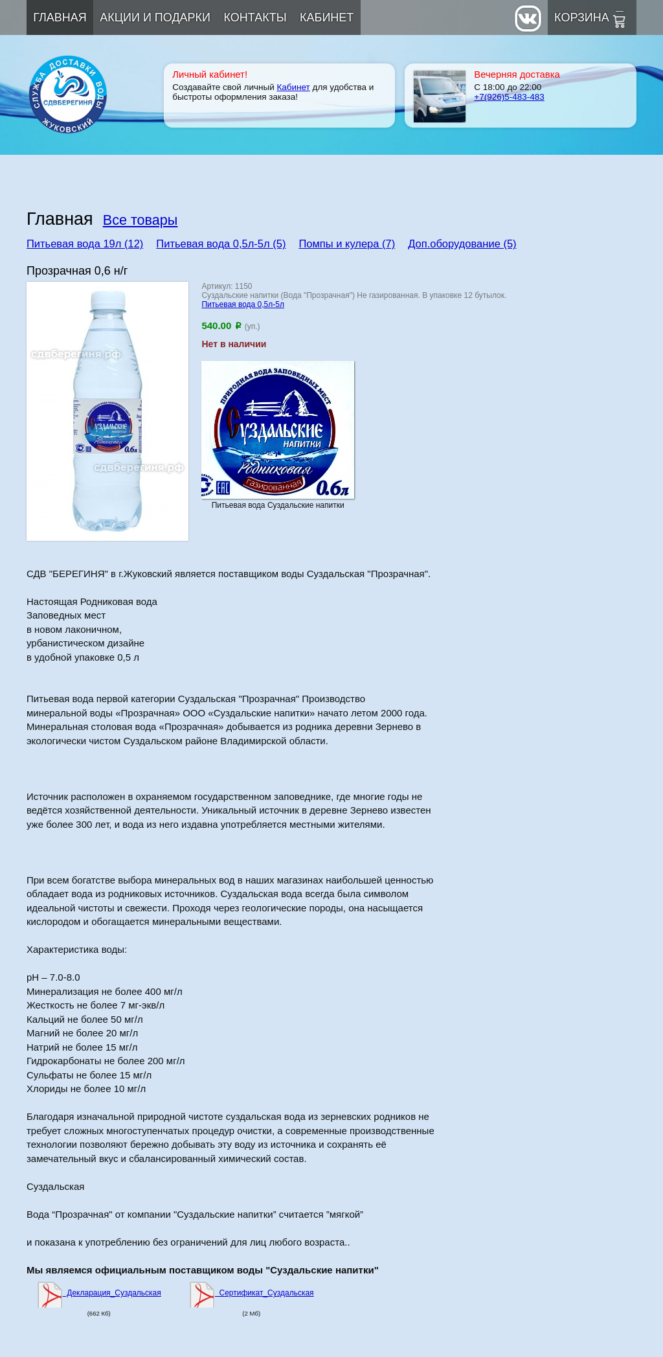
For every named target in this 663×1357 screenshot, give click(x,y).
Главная (60, 17)
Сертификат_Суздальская (252, 1292)
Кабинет (327, 17)
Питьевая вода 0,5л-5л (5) (221, 243)
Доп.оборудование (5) (462, 243)
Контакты (255, 17)
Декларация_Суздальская (99, 1292)
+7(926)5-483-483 (509, 97)
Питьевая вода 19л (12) (85, 243)
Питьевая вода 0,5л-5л (242, 304)
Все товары (140, 220)
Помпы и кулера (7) (346, 243)
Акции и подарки (155, 17)
